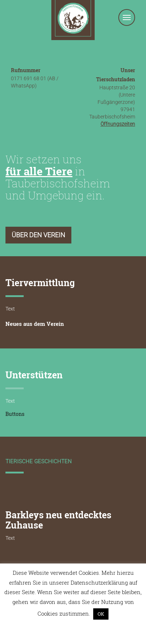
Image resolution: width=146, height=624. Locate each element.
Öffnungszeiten (117, 124)
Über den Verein (38, 235)
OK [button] (101, 614)
